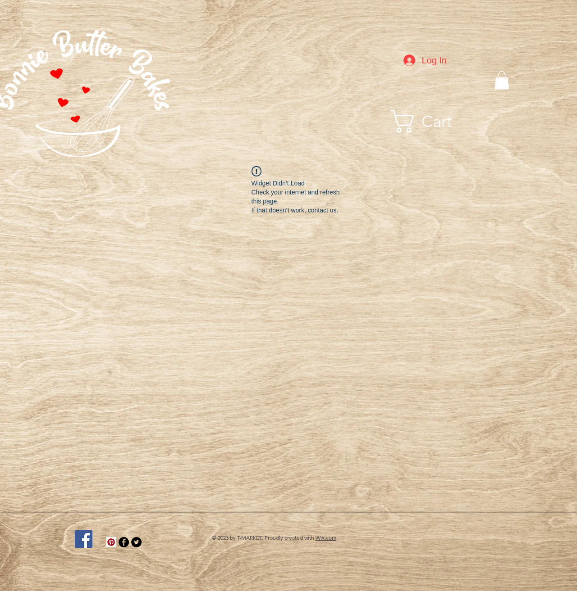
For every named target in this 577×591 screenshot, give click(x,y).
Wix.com (326, 537)
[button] (501, 80)
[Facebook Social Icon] (83, 539)
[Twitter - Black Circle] (136, 542)
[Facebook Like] (434, 528)
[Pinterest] (111, 542)
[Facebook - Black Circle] (124, 542)
